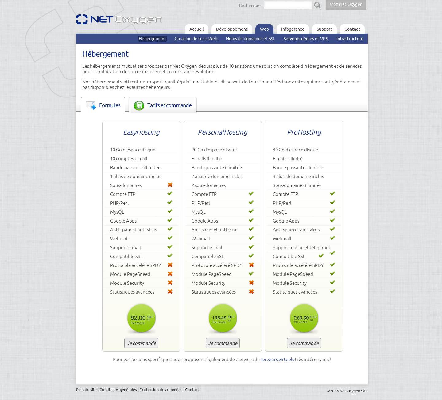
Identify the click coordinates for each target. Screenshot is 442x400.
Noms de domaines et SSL (250, 38)
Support (324, 29)
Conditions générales (118, 389)
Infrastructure (349, 38)
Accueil (196, 29)
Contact (352, 29)
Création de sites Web (196, 38)
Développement (232, 29)
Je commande (141, 343)
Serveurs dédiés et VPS (306, 38)
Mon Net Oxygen (346, 4)
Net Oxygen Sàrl (353, 391)
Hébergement (152, 38)
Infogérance (292, 29)
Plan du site (86, 389)
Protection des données (161, 389)
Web (264, 29)
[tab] (103, 105)
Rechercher (250, 5)
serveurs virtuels (277, 359)
